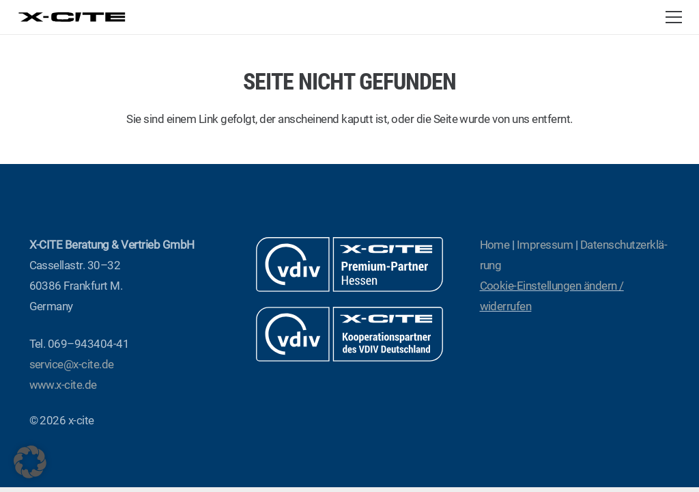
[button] (673, 17)
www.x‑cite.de (63, 385)
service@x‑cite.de (71, 364)
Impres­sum (545, 244)
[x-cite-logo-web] (72, 17)
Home (495, 244)
